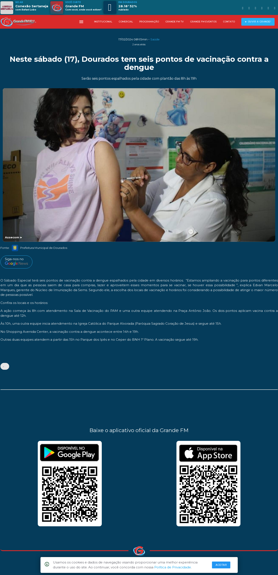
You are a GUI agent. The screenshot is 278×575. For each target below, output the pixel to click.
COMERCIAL (126, 21)
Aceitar (221, 564)
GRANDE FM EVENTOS (203, 21)
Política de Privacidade (172, 567)
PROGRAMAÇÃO (149, 21)
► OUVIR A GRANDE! (258, 21)
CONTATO (229, 21)
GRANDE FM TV (174, 21)
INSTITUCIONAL (103, 21)
